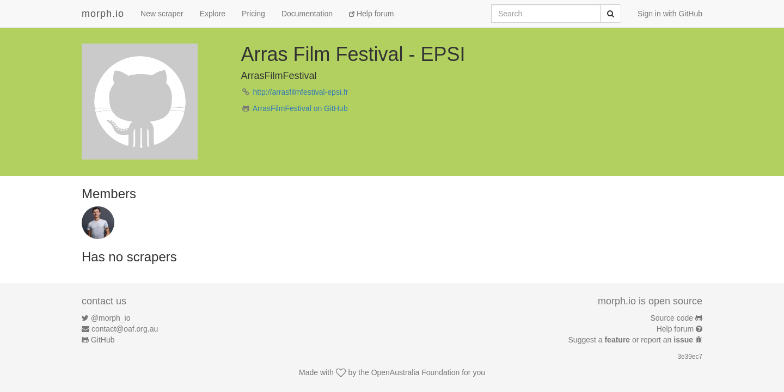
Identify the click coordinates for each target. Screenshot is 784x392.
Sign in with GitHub (670, 13)
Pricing (253, 13)
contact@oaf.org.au (124, 328)
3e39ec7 (689, 356)
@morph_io (111, 318)
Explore (212, 13)
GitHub (103, 339)
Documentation (307, 13)
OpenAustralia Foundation (415, 372)
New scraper (161, 13)
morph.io (103, 13)
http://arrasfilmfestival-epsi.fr (300, 92)
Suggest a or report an (631, 339)
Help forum (371, 13)
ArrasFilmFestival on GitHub (300, 108)
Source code (672, 318)
